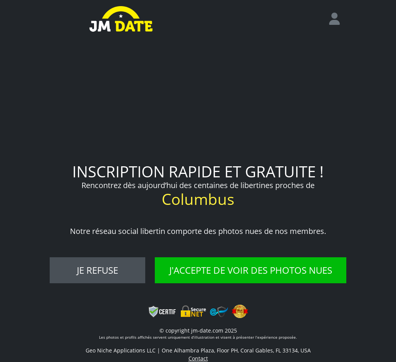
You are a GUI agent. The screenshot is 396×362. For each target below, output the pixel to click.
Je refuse (97, 270)
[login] (337, 19)
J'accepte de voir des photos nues (250, 270)
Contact (198, 358)
